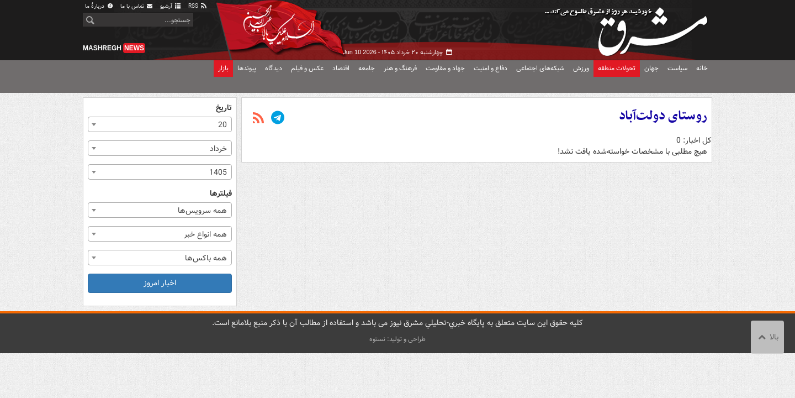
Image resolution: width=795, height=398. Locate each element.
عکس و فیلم (307, 68)
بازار (223, 68)
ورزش (581, 68)
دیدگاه (273, 68)
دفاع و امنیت (490, 68)
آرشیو (171, 6)
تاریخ (224, 108)
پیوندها (246, 68)
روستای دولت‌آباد (663, 116)
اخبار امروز (160, 283)
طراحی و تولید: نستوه (397, 339)
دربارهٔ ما (99, 6)
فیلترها (221, 194)
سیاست (677, 68)
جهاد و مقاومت (445, 68)
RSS (198, 6)
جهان (651, 68)
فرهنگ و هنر (400, 68)
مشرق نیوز (629, 27)
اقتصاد (340, 68)
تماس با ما (136, 6)
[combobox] (160, 124)
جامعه (366, 68)
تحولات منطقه (616, 68)
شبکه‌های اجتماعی (540, 68)
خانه (702, 68)
